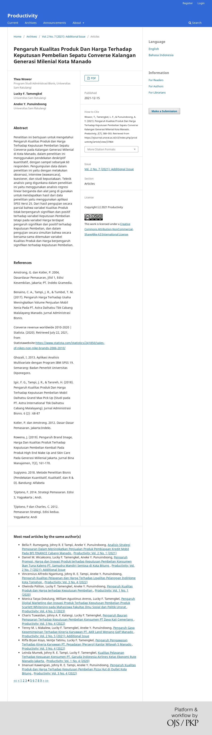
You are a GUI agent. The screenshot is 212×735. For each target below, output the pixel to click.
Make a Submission (164, 111)
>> (46, 680)
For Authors (156, 86)
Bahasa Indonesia (161, 55)
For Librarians (157, 92)
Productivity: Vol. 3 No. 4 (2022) (66, 582)
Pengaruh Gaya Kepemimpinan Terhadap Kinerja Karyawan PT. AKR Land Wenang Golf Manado (78, 630)
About (77, 23)
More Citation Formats (101, 149)
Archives (31, 23)
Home (17, 36)
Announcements (54, 23)
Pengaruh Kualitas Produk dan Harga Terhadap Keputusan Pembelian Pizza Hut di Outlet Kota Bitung (79, 669)
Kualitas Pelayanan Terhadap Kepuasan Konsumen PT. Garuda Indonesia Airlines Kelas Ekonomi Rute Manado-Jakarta (79, 657)
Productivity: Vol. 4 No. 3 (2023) (43, 611)
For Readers (156, 80)
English (154, 49)
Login (201, 3)
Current (12, 23)
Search (195, 23)
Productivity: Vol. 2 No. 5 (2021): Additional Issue (55, 636)
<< (15, 680)
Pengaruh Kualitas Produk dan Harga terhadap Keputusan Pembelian (77, 588)
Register (188, 3)
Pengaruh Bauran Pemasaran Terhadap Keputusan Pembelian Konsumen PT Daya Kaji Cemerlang (78, 617)
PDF (93, 78)
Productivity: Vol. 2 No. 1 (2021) (95, 553)
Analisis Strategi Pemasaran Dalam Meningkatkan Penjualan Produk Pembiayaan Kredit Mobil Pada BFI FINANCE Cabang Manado (76, 549)
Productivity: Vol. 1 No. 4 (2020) (67, 661)
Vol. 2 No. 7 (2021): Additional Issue (63, 36)
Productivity (22, 15)
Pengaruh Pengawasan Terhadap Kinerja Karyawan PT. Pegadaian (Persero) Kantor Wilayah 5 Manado (77, 642)
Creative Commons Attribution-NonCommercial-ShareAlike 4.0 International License (108, 229)
